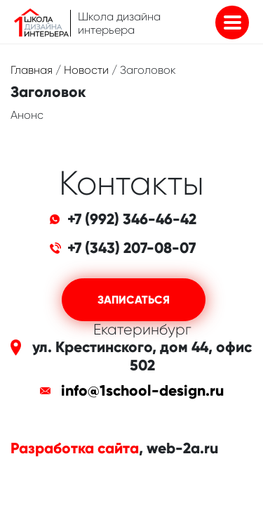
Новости (86, 70)
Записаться (133, 299)
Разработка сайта (75, 448)
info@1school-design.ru (142, 391)
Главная (32, 70)
